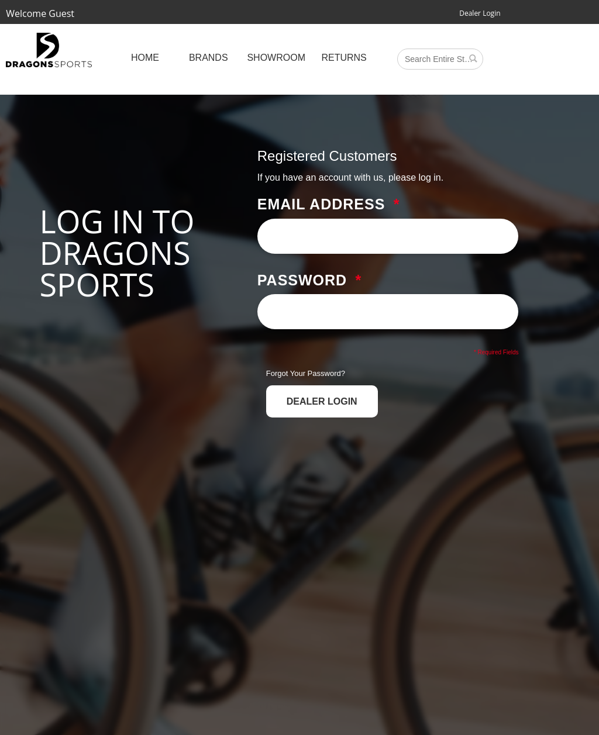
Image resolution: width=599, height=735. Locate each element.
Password (302, 280)
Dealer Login (479, 13)
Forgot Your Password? (305, 373)
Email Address (321, 204)
